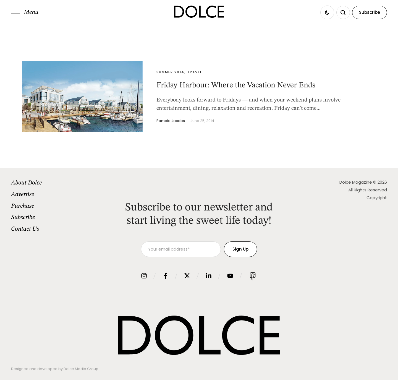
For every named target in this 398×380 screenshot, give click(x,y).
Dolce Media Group (81, 368)
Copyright (376, 198)
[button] (24, 12)
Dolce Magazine (355, 182)
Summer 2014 (170, 72)
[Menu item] (54, 183)
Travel (194, 72)
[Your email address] (181, 249)
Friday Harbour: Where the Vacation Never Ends (235, 85)
